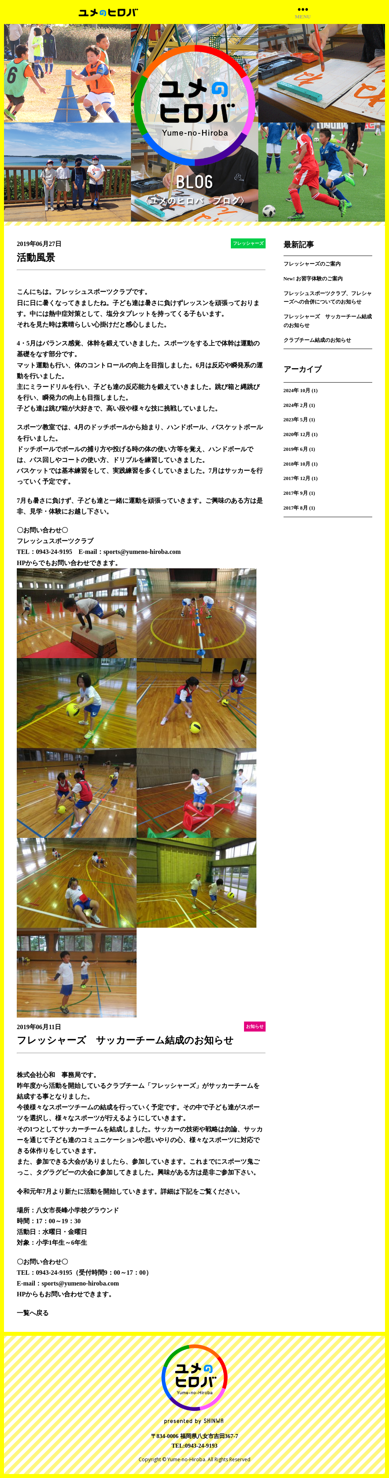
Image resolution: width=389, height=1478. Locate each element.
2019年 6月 (296, 449)
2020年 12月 (297, 434)
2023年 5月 (296, 420)
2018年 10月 (297, 464)
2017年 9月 (296, 493)
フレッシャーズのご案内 (312, 264)
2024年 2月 (296, 405)
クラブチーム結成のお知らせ (317, 340)
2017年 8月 (296, 508)
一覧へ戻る (33, 1312)
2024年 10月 (297, 390)
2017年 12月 (297, 478)
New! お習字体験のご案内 (313, 279)
